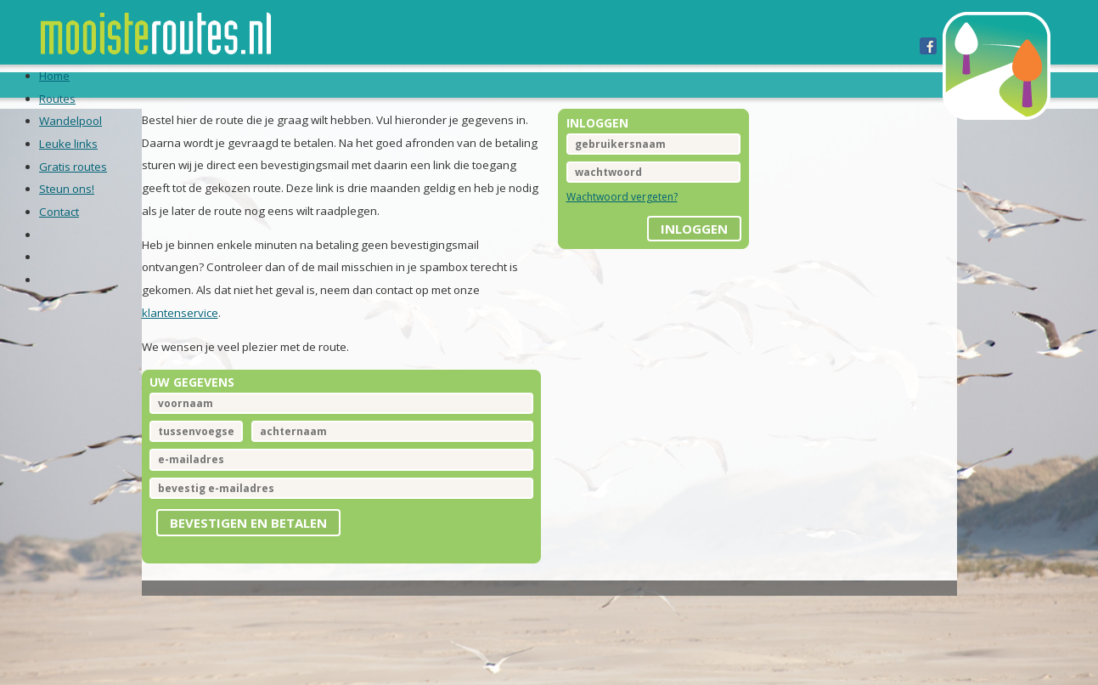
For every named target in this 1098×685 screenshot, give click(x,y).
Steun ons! (666, 84)
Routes (262, 84)
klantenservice (197, 340)
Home (202, 84)
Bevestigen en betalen (265, 555)
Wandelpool (350, 84)
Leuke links (452, 84)
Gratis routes (560, 84)
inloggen (685, 245)
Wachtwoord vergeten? (622, 219)
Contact (753, 84)
